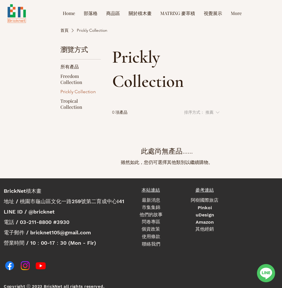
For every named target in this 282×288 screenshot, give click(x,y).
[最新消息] (151, 200)
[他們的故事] (151, 214)
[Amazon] (205, 222)
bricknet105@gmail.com (60, 232)
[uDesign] (205, 214)
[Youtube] (41, 266)
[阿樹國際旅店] (204, 200)
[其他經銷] (204, 229)
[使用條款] (150, 237)
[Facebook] (10, 266)
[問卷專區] (151, 222)
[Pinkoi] (205, 207)
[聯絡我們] (151, 244)
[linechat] (266, 273)
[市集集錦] (150, 207)
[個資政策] (151, 229)
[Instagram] (25, 266)
